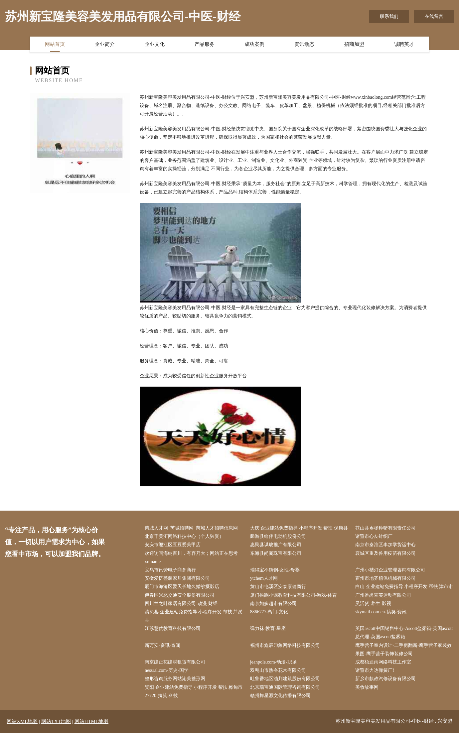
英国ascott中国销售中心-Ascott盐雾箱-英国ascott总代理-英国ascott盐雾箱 (404, 632)
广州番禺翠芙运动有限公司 (383, 595)
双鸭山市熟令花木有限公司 (278, 670)
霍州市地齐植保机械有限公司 (385, 578)
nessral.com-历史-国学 (167, 670)
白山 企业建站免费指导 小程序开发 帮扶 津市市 (404, 586)
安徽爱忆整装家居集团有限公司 (177, 578)
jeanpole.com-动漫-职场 (273, 662)
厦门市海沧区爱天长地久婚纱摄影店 (182, 586)
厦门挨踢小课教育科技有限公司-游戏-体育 (293, 595)
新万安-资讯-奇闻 (162, 645)
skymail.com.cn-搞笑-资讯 (380, 611)
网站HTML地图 (92, 721)
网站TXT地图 (56, 721)
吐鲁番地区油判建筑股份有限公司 (285, 678)
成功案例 (254, 44)
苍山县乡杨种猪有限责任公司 (385, 528)
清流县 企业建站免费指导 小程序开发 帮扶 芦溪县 (193, 616)
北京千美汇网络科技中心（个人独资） (184, 536)
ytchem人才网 (264, 578)
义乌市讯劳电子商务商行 (170, 569)
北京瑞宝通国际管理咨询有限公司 (285, 687)
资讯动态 (304, 44)
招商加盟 (354, 44)
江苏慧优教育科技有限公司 (173, 628)
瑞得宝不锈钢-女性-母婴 (275, 569)
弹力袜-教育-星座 (268, 628)
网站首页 (55, 44)
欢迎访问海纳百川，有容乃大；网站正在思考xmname (191, 557)
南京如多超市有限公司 (273, 603)
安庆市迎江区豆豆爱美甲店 (173, 544)
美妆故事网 (367, 687)
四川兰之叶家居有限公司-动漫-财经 (181, 603)
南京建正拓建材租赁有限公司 (175, 662)
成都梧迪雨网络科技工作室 (383, 662)
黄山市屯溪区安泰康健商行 (278, 586)
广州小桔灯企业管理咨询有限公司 (390, 569)
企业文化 (155, 44)
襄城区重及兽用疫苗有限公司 (385, 553)
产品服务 (205, 44)
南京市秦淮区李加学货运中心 (385, 544)
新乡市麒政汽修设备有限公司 (385, 678)
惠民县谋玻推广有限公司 (275, 544)
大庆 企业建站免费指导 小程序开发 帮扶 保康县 (299, 528)
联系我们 (389, 16)
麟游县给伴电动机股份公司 (278, 536)
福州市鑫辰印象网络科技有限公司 (285, 645)
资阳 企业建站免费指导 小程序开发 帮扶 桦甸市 (193, 687)
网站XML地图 (22, 721)
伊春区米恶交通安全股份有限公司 (180, 595)
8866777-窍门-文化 (269, 611)
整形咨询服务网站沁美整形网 (175, 678)
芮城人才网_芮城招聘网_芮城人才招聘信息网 (191, 528)
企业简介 (105, 44)
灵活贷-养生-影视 (373, 603)
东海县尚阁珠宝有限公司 (275, 553)
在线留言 (434, 16)
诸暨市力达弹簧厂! (374, 670)
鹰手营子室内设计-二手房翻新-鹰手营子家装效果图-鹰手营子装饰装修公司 (403, 649)
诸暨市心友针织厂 (373, 536)
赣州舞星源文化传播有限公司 (280, 695)
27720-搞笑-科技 (161, 695)
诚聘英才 (404, 44)
